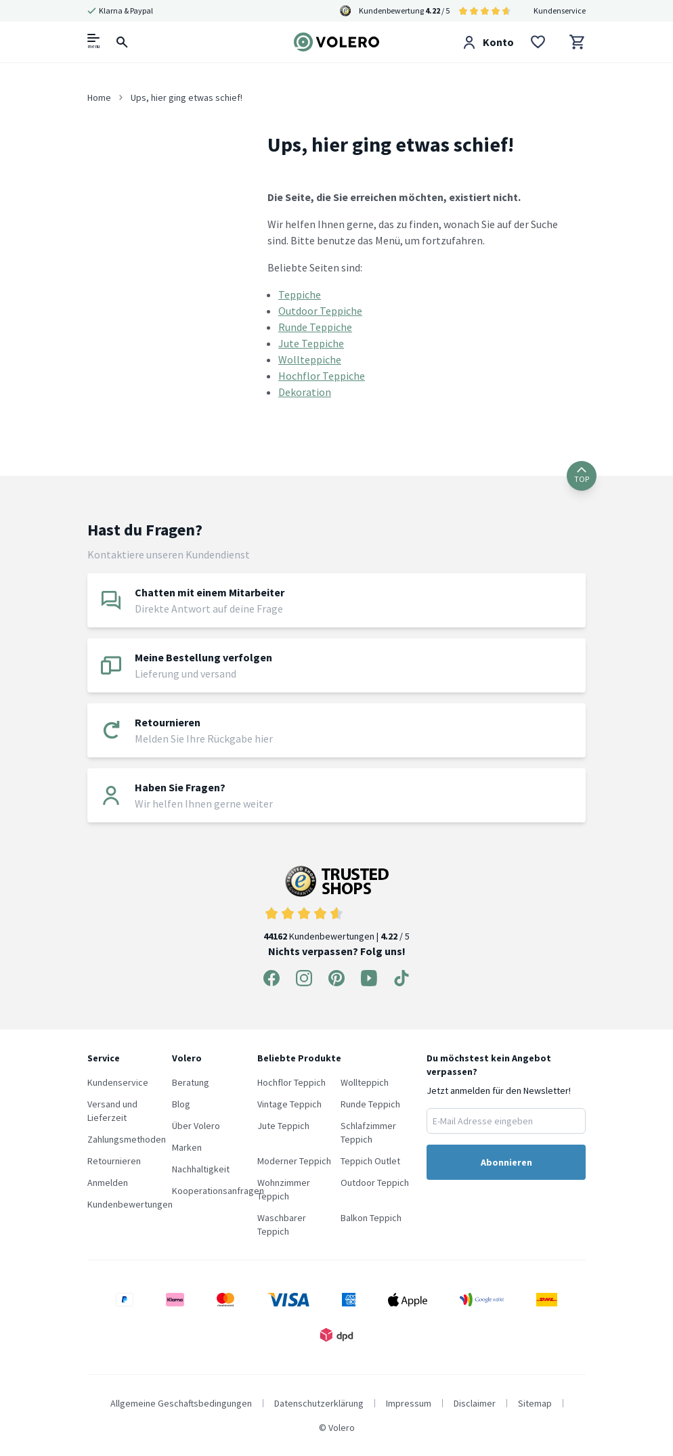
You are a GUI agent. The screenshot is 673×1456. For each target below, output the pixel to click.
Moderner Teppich (294, 1161)
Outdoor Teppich (375, 1182)
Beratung (190, 1082)
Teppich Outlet (370, 1161)
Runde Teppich (370, 1104)
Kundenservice (560, 10)
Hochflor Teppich (291, 1082)
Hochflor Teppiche (321, 375)
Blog (181, 1104)
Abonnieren (506, 1162)
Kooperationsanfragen (218, 1191)
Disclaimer (475, 1403)
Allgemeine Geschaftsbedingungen (181, 1403)
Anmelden (107, 1182)
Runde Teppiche (315, 327)
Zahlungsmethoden (126, 1139)
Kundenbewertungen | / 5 (336, 904)
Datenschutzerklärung (319, 1403)
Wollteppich (365, 1082)
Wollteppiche (309, 359)
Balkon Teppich (371, 1218)
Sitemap (535, 1403)
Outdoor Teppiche (320, 310)
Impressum (408, 1403)
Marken (187, 1147)
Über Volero (196, 1126)
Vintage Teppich (289, 1104)
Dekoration (304, 392)
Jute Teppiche (311, 343)
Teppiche (299, 294)
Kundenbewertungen (130, 1204)
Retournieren (114, 1161)
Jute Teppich (283, 1126)
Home (99, 97)
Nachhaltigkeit (201, 1169)
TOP (581, 475)
